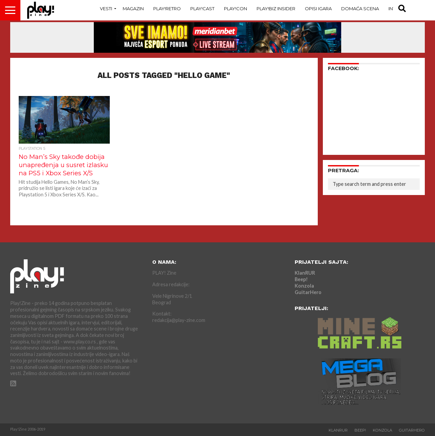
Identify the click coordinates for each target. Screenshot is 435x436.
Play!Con (235, 8)
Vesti (106, 8)
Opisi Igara (318, 8)
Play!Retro (167, 8)
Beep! (301, 279)
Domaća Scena (360, 8)
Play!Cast (202, 8)
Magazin (133, 8)
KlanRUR (305, 273)
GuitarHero (308, 292)
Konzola (304, 286)
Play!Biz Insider (276, 8)
